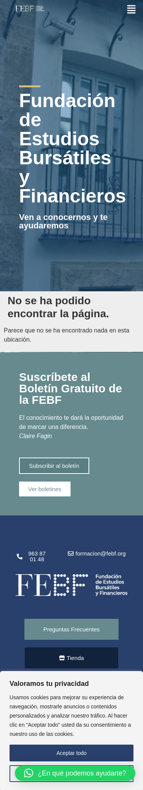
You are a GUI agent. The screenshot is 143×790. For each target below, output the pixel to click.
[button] (131, 8)
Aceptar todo (71, 753)
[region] (71, 730)
